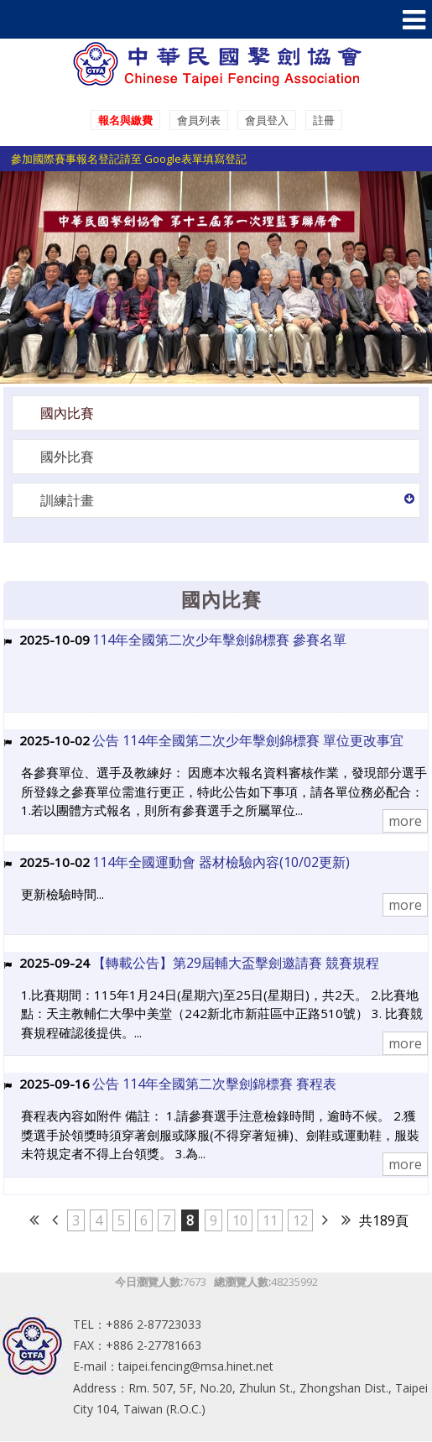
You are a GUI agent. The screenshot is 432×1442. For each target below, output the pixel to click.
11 (270, 1220)
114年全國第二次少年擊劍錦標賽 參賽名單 (219, 639)
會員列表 (199, 120)
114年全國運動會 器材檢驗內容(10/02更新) (221, 862)
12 (300, 1220)
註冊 (324, 120)
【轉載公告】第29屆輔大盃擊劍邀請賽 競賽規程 (235, 962)
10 (239, 1220)
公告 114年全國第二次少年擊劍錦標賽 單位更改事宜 (247, 740)
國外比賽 (67, 456)
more (405, 821)
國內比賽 (67, 413)
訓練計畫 (67, 500)
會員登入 (267, 120)
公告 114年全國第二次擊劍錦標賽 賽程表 (214, 1083)
